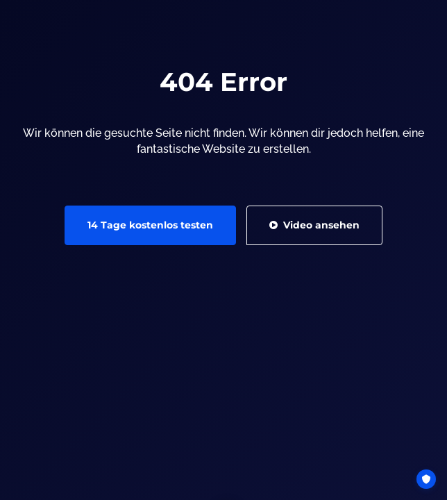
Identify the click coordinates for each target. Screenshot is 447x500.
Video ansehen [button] (314, 305)
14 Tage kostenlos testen (150, 305)
